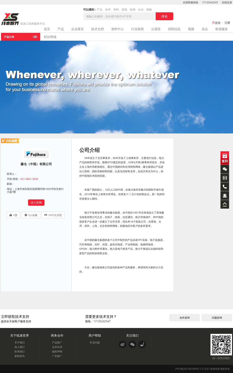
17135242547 (210, 2)
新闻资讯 (19, 356)
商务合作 (57, 335)
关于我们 (19, 342)
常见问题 (95, 342)
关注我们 (132, 335)
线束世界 (215, 368)
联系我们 (19, 351)
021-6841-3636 (29, 179)
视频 (191, 29)
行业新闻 (137, 29)
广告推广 (57, 356)
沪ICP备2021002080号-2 (188, 368)
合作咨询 (185, 317)
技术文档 (97, 29)
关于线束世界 (19, 335)
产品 (61, 29)
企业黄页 (77, 29)
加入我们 (19, 347)
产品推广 (57, 342)
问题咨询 (217, 317)
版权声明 (57, 351)
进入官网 (36, 202)
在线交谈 (227, 2)
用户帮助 (95, 335)
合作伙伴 (57, 347)
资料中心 (117, 29)
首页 (47, 29)
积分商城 (50, 37)
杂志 (205, 29)
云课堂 (156, 29)
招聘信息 (174, 29)
